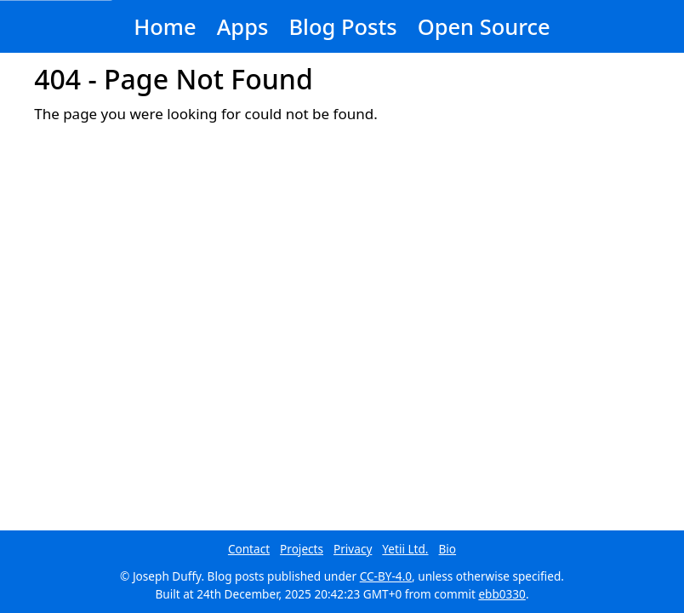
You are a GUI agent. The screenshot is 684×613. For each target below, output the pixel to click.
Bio (448, 549)
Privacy (352, 549)
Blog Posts (342, 26)
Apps (243, 26)
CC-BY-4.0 (386, 576)
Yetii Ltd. (405, 549)
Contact (249, 549)
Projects (301, 549)
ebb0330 (502, 594)
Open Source (484, 26)
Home (165, 26)
